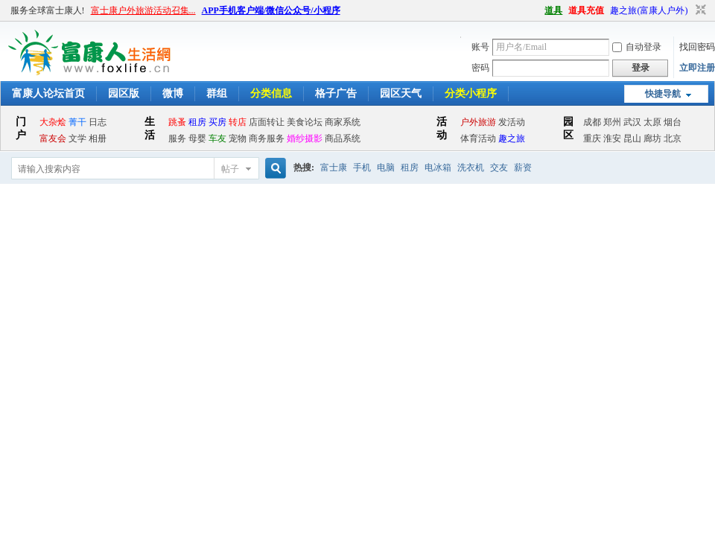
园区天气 (401, 93)
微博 (172, 93)
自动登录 (636, 47)
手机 (362, 167)
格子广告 (336, 93)
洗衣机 (470, 167)
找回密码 (697, 47)
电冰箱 (438, 167)
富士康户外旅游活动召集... (143, 10)
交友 (499, 167)
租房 (410, 167)
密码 (480, 68)
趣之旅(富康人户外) (648, 10)
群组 (216, 93)
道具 (553, 10)
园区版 (123, 93)
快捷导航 (663, 94)
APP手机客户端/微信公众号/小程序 (271, 10)
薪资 (523, 167)
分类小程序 (471, 93)
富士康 (333, 167)
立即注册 (697, 68)
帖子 (230, 169)
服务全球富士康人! (47, 10)
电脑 (386, 167)
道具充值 (586, 10)
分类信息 (271, 93)
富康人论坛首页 (48, 93)
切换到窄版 (699, 10)
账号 (480, 47)
